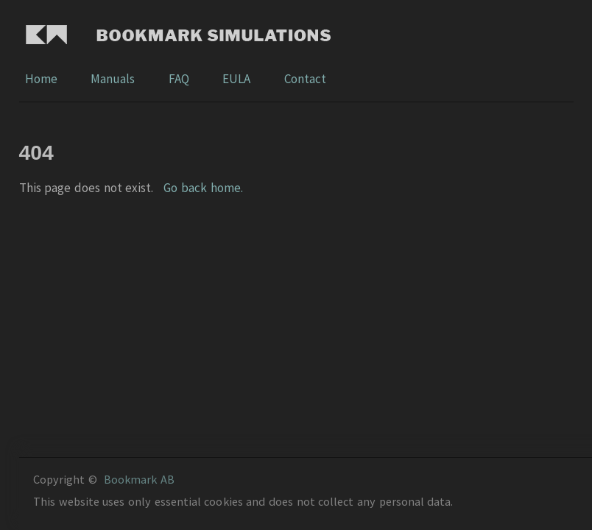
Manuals (114, 79)
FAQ (180, 79)
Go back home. (202, 188)
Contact (305, 79)
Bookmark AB (139, 479)
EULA (237, 79)
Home (42, 79)
